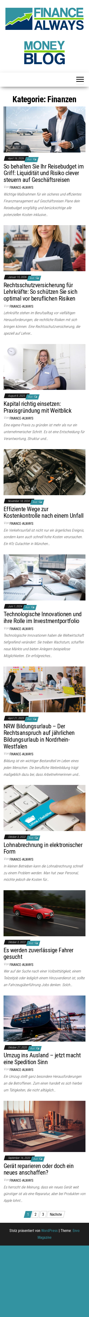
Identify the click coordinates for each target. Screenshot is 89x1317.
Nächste (56, 1214)
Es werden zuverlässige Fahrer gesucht (38, 953)
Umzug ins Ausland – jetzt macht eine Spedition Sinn (42, 1059)
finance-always (21, 187)
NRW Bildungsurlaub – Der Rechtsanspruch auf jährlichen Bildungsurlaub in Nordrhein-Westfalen (39, 736)
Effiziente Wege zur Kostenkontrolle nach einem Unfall (44, 512)
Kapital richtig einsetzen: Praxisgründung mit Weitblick (37, 407)
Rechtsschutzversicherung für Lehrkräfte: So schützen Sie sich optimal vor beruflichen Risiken (40, 292)
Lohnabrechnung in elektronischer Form (43, 848)
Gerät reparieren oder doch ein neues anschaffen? (38, 1169)
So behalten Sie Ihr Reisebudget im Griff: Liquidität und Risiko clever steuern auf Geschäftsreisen (44, 173)
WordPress (49, 1230)
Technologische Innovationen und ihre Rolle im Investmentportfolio (43, 617)
